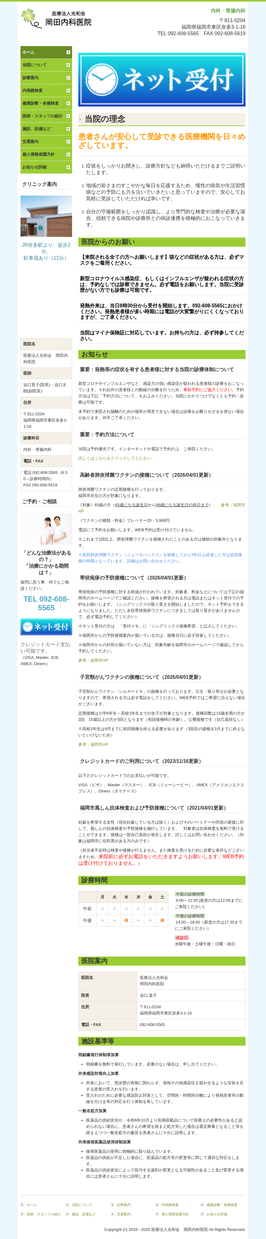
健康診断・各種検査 (40, 103)
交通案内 (30, 141)
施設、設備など (36, 128)
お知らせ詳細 (34, 167)
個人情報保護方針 (38, 154)
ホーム (28, 52)
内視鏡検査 (32, 90)
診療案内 (30, 77)
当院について (34, 65)
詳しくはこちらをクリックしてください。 (116, 458)
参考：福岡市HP (93, 660)
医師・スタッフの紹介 (42, 116)
